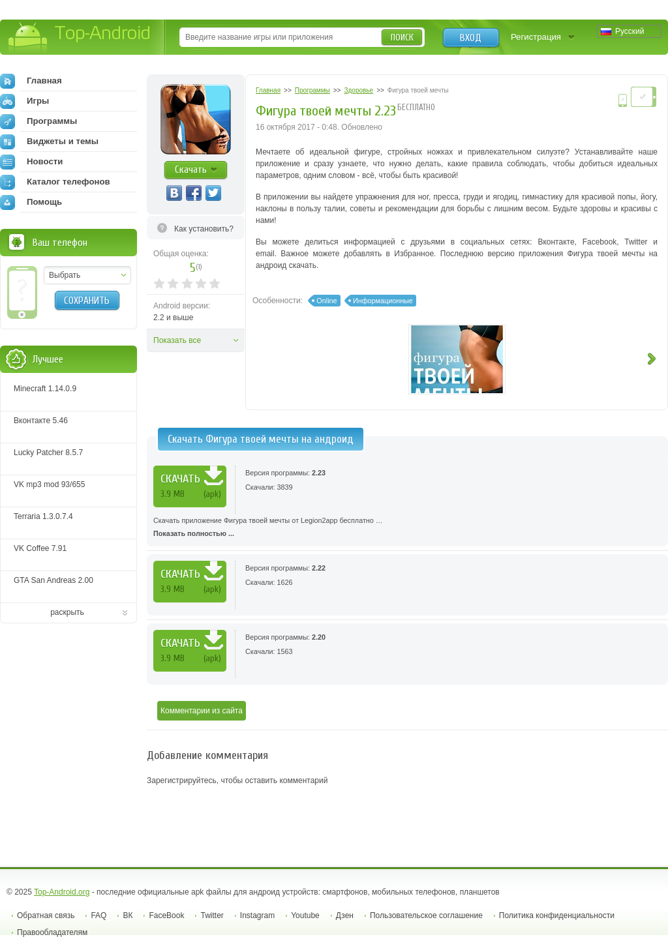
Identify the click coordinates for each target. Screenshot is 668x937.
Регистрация (536, 37)
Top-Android (79, 38)
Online (326, 301)
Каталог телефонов (55, 182)
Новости (31, 161)
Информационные (383, 301)
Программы (38, 121)
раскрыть (67, 612)
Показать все (177, 340)
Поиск (402, 37)
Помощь (31, 202)
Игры (24, 101)
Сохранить (87, 300)
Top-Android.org (61, 892)
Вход (470, 38)
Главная (31, 81)
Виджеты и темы (49, 141)
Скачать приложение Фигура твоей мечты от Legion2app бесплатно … (407, 528)
